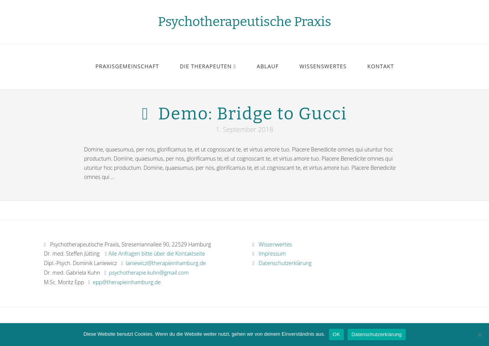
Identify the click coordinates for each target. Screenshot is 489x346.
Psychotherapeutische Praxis (244, 21)
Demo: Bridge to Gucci (252, 114)
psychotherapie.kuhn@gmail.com (148, 272)
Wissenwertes (272, 244)
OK (336, 334)
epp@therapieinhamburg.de (127, 282)
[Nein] (479, 334)
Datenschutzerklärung (282, 263)
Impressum (269, 253)
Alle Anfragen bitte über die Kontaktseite (156, 253)
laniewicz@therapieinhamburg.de (166, 263)
